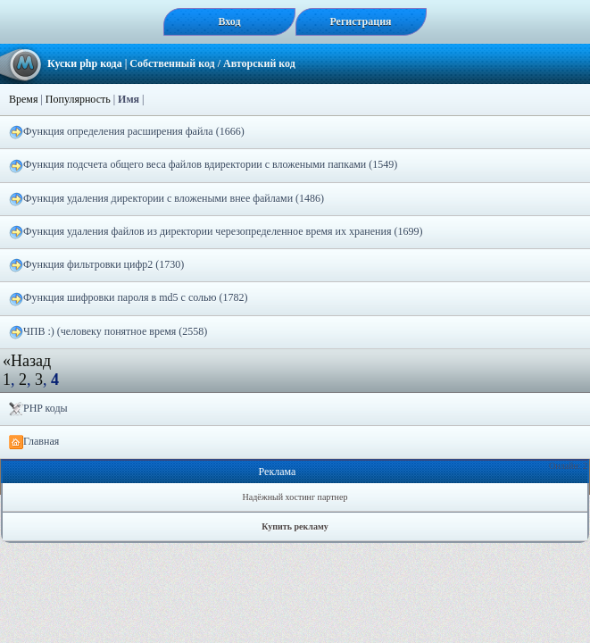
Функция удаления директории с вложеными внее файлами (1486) (166, 199)
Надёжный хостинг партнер (295, 497)
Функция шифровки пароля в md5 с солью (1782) (128, 298)
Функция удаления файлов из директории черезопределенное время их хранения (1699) (215, 232)
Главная (34, 442)
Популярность (78, 99)
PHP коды (38, 409)
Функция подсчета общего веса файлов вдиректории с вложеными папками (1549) (203, 165)
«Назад (27, 361)
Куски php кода (84, 63)
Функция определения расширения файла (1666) (127, 132)
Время (23, 99)
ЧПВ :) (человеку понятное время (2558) (108, 332)
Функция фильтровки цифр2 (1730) (96, 265)
